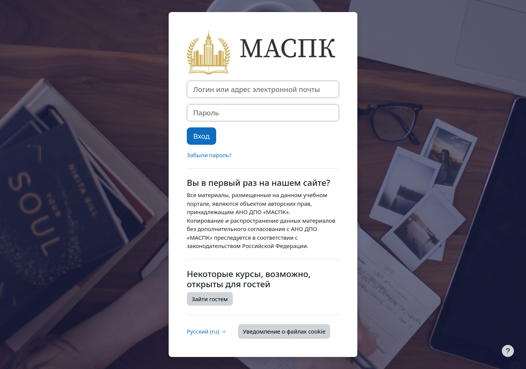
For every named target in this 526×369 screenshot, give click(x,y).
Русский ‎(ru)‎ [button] (204, 331)
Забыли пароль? (209, 155)
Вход (201, 136)
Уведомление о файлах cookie (284, 331)
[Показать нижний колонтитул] (508, 351)
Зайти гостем (210, 299)
